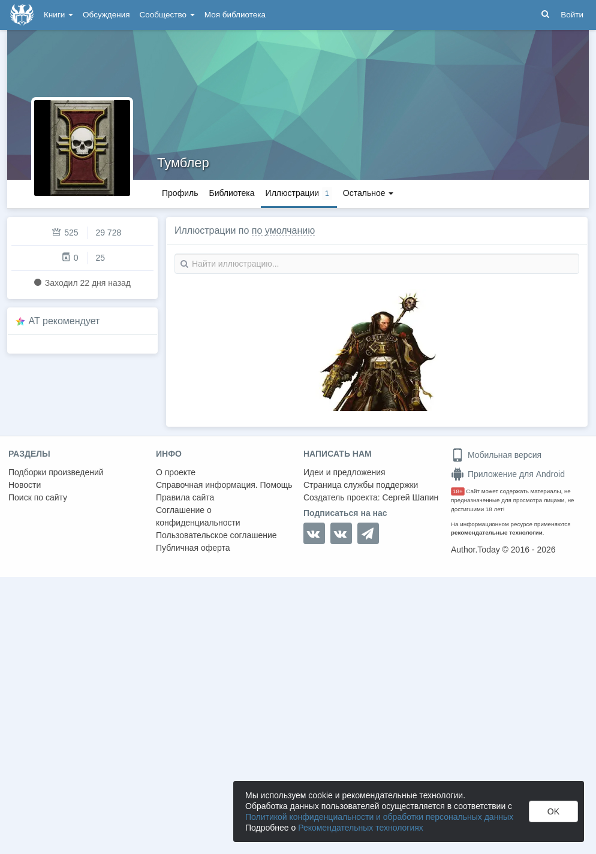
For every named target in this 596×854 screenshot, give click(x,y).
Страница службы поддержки (360, 485)
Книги (58, 14)
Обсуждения (106, 14)
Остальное (368, 193)
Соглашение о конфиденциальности (198, 516)
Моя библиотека (235, 14)
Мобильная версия (496, 454)
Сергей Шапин (410, 497)
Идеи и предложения (344, 472)
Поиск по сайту (37, 497)
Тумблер (183, 162)
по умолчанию (283, 230)
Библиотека (231, 193)
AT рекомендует (64, 321)
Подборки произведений (56, 472)
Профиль (180, 193)
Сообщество (167, 14)
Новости (24, 485)
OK (553, 811)
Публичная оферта (193, 548)
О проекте (175, 472)
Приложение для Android (508, 474)
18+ (458, 491)
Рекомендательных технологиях (360, 827)
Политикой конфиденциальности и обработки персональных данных (379, 817)
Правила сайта (185, 497)
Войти (572, 14)
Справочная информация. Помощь (224, 485)
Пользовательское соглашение (216, 535)
